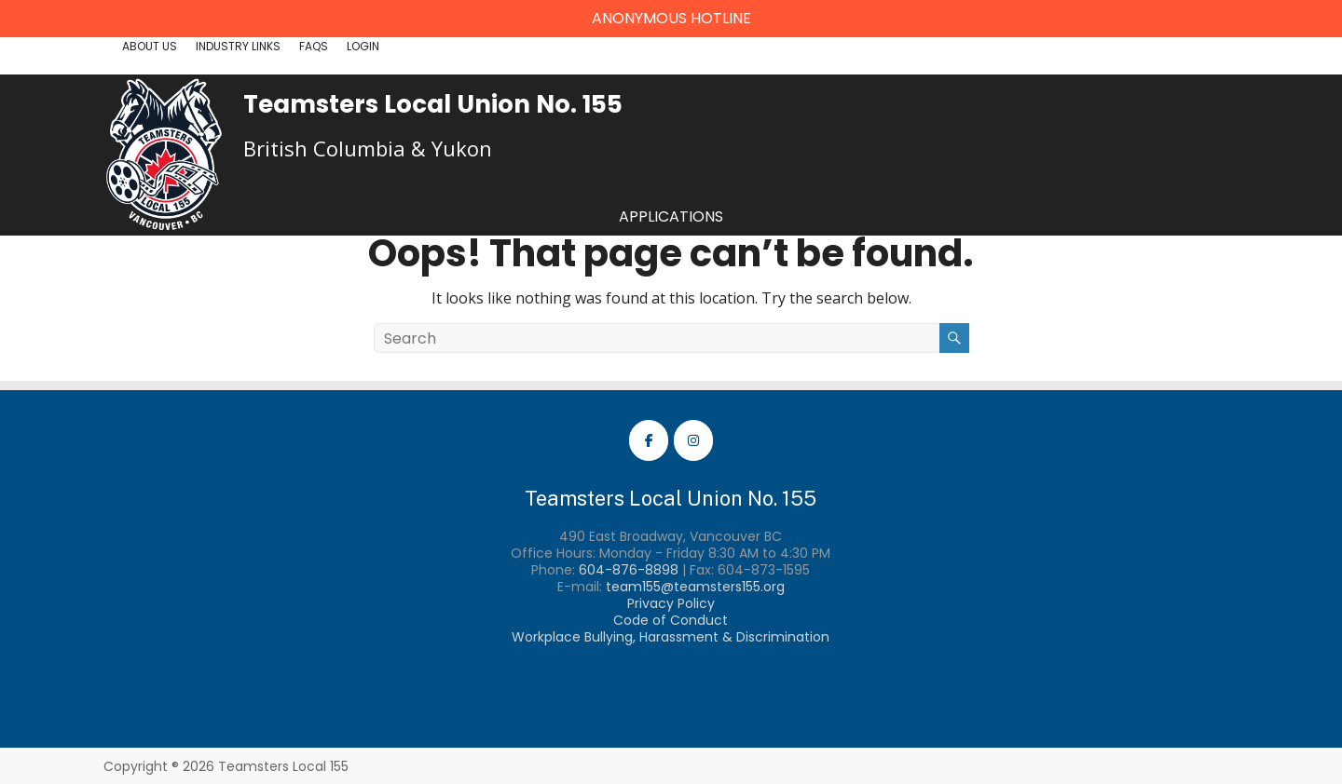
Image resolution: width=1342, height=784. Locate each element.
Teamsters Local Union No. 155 (433, 104)
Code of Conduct (670, 620)
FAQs (313, 46)
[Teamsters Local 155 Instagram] (693, 440)
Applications (671, 216)
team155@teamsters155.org (695, 586)
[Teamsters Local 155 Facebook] (648, 440)
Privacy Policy (671, 603)
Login (363, 46)
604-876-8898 (628, 570)
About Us (149, 46)
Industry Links (238, 46)
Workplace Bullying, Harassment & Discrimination (670, 637)
